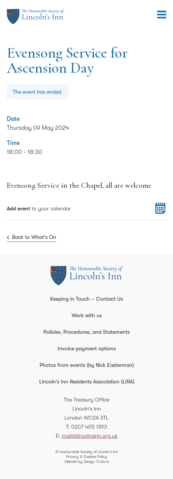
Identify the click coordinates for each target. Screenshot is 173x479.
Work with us (87, 315)
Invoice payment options (87, 348)
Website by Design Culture (86, 461)
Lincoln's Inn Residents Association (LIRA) (86, 382)
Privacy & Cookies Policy (86, 457)
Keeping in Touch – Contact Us (86, 299)
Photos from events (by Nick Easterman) (87, 365)
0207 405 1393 (89, 427)
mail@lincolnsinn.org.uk (90, 436)
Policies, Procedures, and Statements (86, 332)
